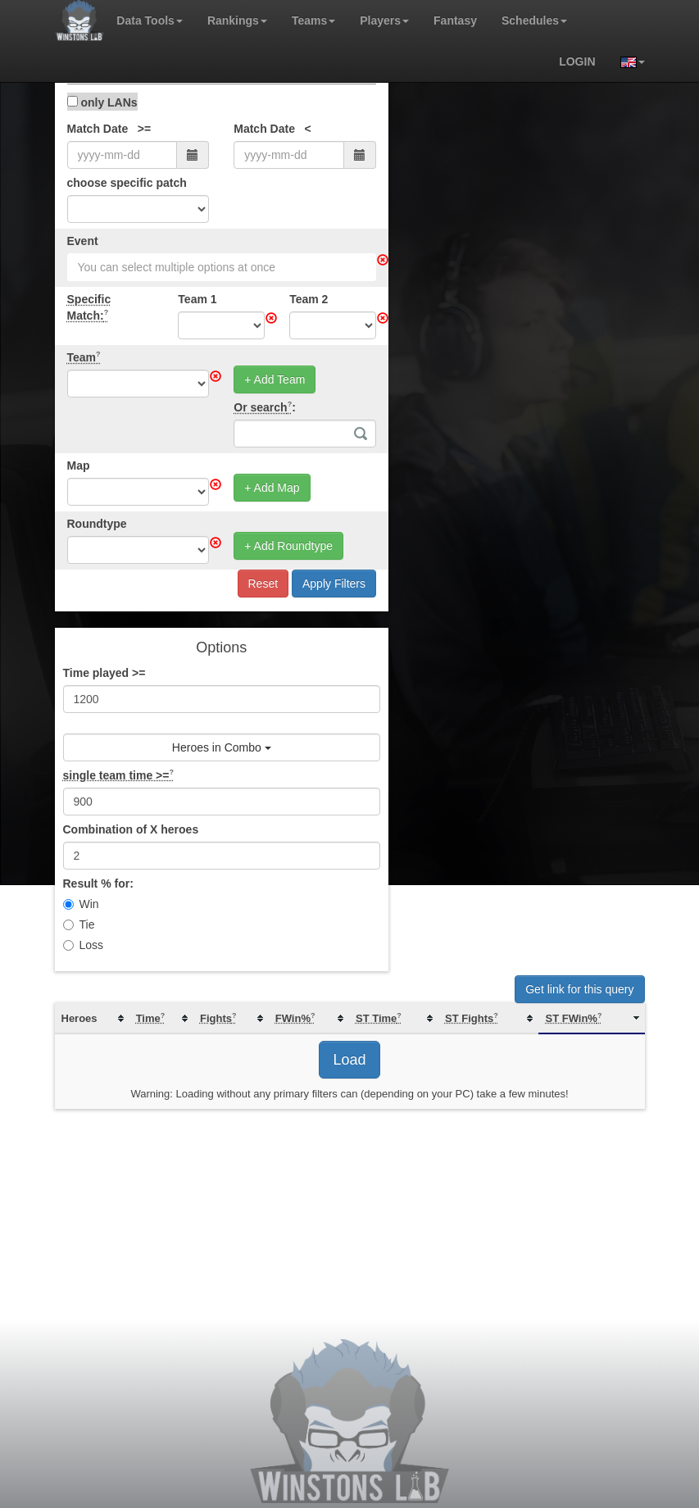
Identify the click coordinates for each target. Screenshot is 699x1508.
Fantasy (455, 20)
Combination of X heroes (131, 829)
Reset (263, 583)
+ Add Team (274, 379)
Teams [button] (313, 20)
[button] (626, 61)
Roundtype (97, 523)
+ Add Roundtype (288, 545)
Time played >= (104, 672)
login (577, 61)
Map (78, 465)
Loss (83, 945)
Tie (79, 924)
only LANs (102, 102)
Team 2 (308, 299)
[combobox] (222, 267)
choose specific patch (127, 182)
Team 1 (197, 299)
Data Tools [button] (149, 20)
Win (81, 904)
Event (82, 241)
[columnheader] (92, 1018)
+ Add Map (271, 487)
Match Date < (272, 128)
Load (349, 1060)
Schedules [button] (534, 20)
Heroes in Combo (221, 747)
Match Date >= (109, 128)
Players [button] (384, 20)
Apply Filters (333, 583)
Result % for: (98, 883)
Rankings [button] (237, 20)
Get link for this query (579, 989)
